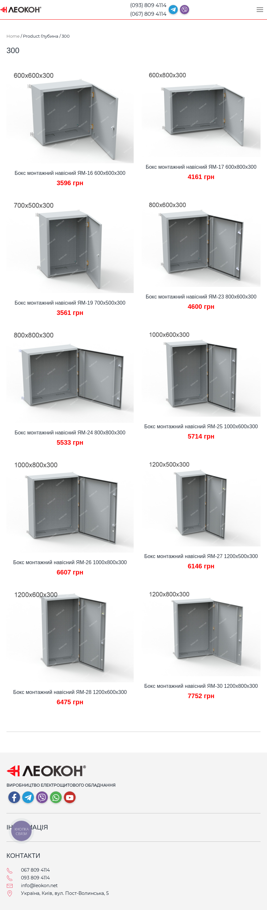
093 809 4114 (35, 878)
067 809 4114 (35, 870)
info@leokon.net (39, 885)
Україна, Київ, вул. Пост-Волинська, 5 (65, 893)
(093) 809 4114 (148, 5)
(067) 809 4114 (148, 14)
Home (13, 36)
